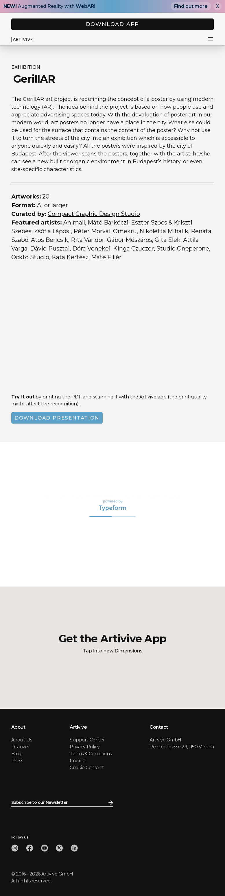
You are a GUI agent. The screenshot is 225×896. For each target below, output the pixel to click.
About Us (21, 740)
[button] (210, 39)
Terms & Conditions (90, 753)
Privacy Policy (84, 747)
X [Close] (217, 6)
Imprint (78, 760)
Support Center (87, 740)
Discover (20, 747)
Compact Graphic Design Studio (94, 213)
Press (17, 760)
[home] (22, 39)
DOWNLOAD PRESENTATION (56, 418)
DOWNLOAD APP (112, 24)
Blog (16, 753)
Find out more (191, 6)
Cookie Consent (87, 767)
